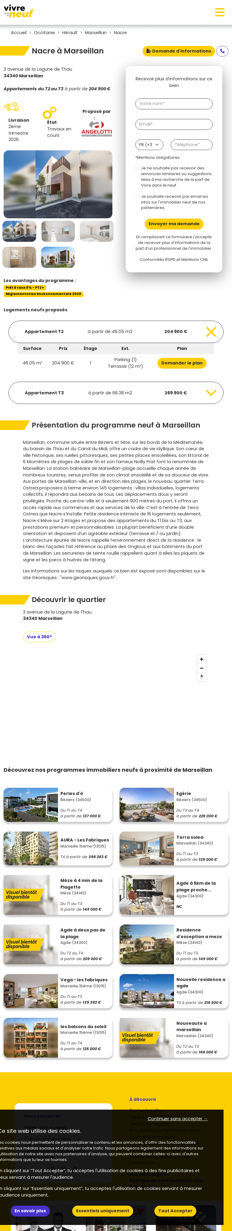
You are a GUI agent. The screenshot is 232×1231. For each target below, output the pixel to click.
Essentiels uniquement (102, 1211)
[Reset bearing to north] (201, 676)
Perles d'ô (71, 793)
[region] (116, 697)
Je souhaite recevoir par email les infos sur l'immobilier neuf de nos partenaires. (174, 202)
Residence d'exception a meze (199, 933)
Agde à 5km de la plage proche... (196, 886)
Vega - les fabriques (84, 980)
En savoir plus (30, 1211)
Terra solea (189, 837)
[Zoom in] (201, 659)
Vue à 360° (39, 637)
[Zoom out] (201, 668)
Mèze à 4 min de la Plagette (81, 883)
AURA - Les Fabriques (84, 840)
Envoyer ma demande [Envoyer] (174, 224)
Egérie (183, 793)
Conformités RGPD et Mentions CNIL (174, 259)
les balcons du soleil (83, 1027)
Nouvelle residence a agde (200, 982)
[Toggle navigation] (219, 12)
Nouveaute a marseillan (191, 1026)
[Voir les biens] (116, 332)
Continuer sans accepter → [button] (178, 1119)
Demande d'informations (179, 51)
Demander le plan (182, 363)
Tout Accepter (175, 1211)
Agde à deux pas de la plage (82, 933)
